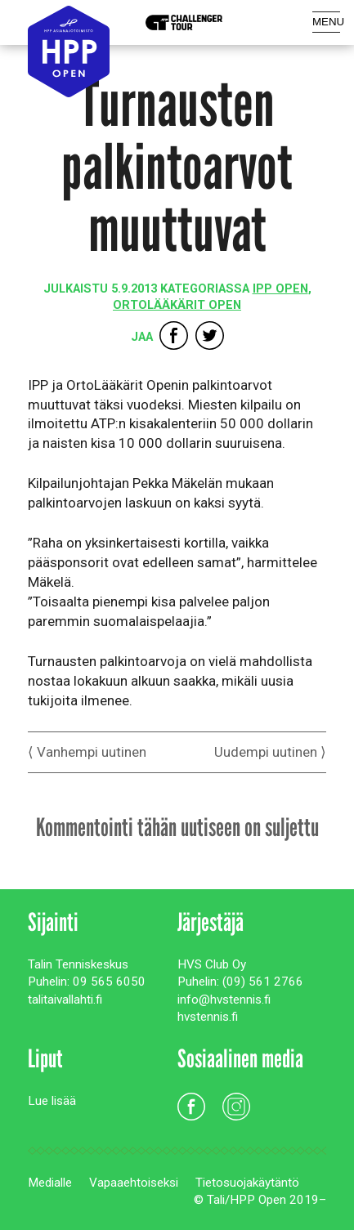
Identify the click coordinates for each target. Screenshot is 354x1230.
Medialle (50, 1182)
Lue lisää (52, 1101)
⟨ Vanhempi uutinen (87, 752)
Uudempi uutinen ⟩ (270, 752)
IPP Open (280, 289)
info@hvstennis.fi (224, 999)
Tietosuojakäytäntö (247, 1182)
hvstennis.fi (207, 1016)
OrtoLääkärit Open (177, 305)
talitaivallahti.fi (65, 999)
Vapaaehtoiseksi (133, 1182)
